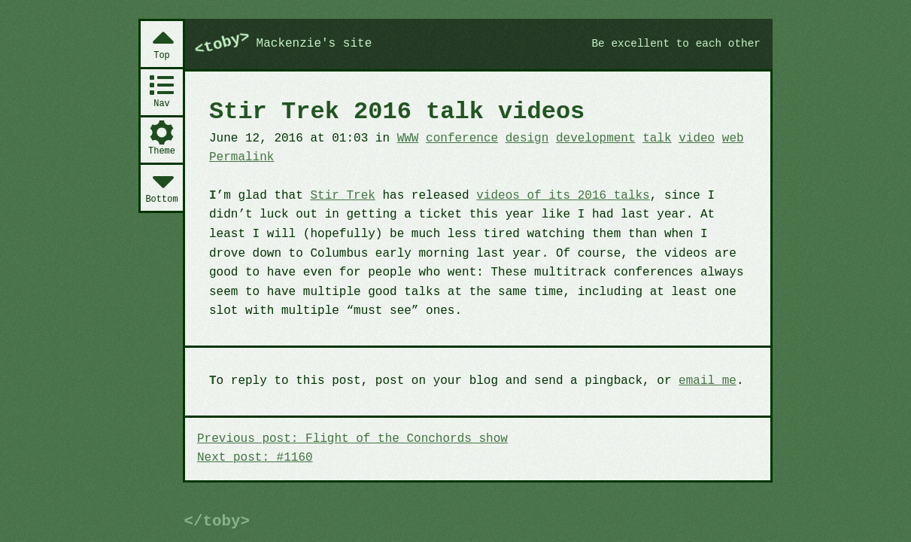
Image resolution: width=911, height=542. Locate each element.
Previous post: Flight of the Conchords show (352, 439)
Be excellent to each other (676, 44)
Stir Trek (342, 195)
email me (707, 381)
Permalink (241, 157)
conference (462, 138)
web (733, 138)
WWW (408, 138)
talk (656, 138)
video (697, 138)
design (527, 138)
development (596, 138)
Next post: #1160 (255, 457)
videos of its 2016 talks (562, 195)
